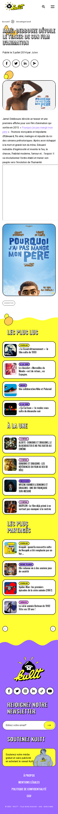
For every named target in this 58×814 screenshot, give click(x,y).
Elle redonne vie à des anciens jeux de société (35, 569)
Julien (34, 52)
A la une (24, 364)
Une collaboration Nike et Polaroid (35, 389)
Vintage (24, 345)
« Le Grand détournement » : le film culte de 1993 (33, 350)
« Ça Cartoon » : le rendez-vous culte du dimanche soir (34, 409)
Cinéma (23, 439)
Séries (23, 602)
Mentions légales (29, 782)
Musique (24, 481)
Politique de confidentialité (29, 789)
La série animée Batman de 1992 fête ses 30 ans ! (34, 607)
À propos (29, 775)
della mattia (48, 807)
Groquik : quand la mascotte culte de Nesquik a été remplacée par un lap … (35, 550)
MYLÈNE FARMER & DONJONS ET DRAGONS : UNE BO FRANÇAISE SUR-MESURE (33, 488)
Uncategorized (23, 21)
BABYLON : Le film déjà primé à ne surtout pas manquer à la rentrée (35, 507)
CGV (29, 796)
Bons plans (26, 565)
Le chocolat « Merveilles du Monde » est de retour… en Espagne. (32, 371)
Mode (23, 385)
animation (8, 303)
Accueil (6, 21)
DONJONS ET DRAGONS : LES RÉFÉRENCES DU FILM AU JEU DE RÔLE (33, 467)
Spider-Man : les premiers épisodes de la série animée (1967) (35, 588)
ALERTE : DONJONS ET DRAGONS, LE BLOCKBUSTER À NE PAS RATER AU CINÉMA (35, 446)
